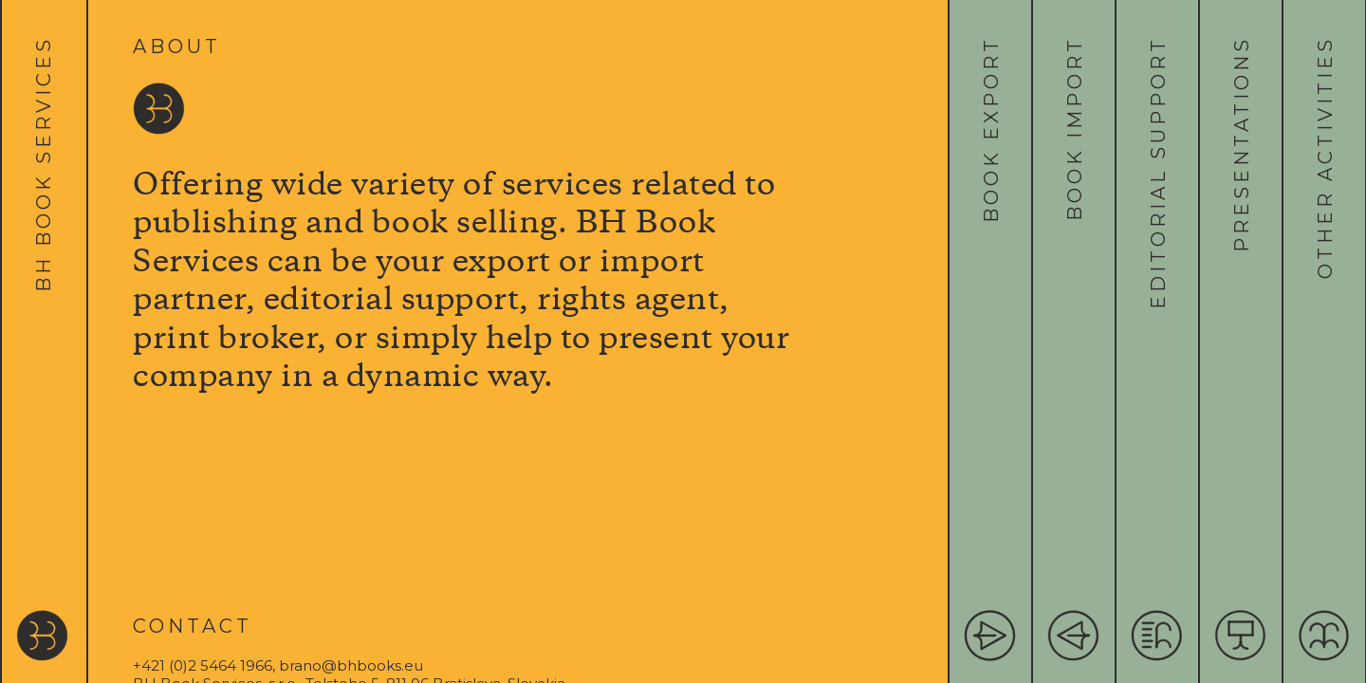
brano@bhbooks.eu (351, 665)
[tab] (44, 341)
